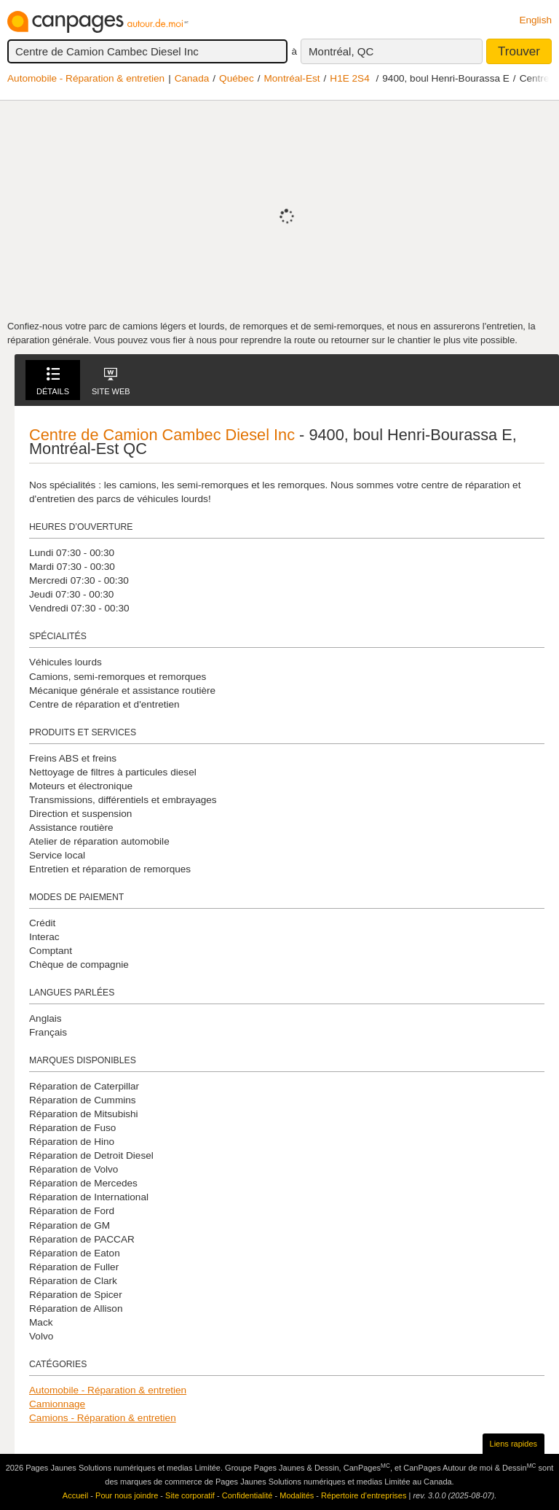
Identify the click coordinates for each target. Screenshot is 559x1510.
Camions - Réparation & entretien (102, 1417)
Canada (192, 78)
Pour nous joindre (126, 1495)
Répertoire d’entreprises (363, 1495)
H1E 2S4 (349, 78)
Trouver (519, 51)
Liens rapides (513, 1443)
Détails (52, 381)
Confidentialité (247, 1495)
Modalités (297, 1495)
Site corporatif (190, 1495)
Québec (236, 78)
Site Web (111, 381)
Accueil (75, 1495)
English (535, 20)
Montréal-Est (291, 78)
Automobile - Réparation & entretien (85, 78)
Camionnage (57, 1403)
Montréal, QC (341, 51)
